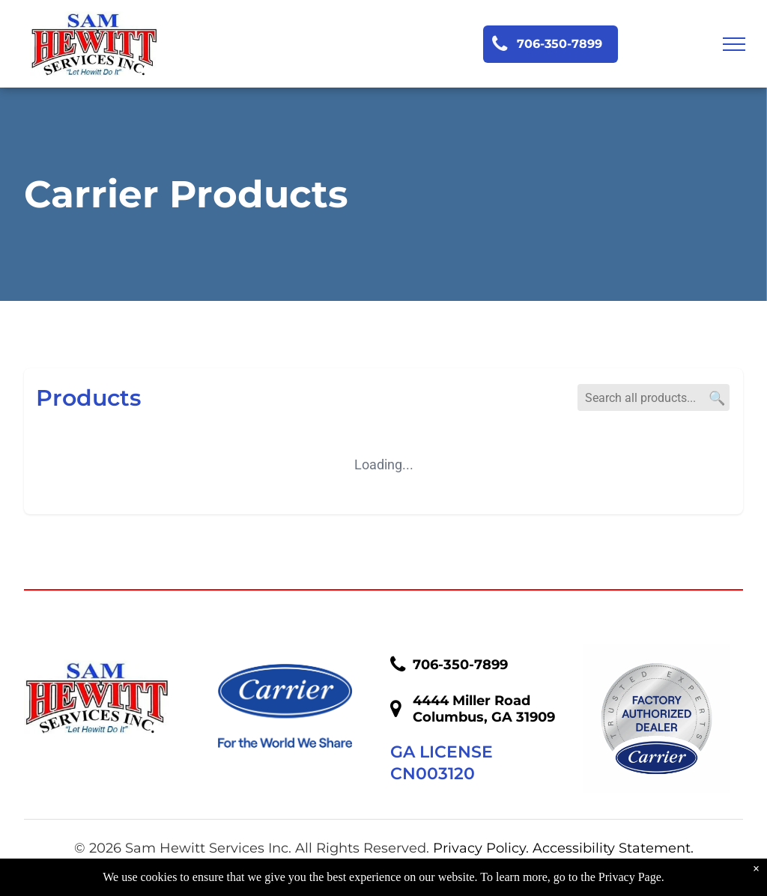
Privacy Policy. (481, 848)
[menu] (734, 44)
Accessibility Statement (612, 848)
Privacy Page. (631, 877)
